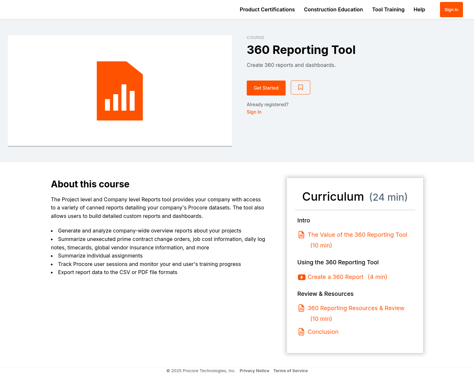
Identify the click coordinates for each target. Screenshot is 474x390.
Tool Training (388, 9)
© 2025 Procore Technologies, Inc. (201, 370)
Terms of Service (290, 370)
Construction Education (333, 9)
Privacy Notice (254, 370)
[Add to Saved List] (300, 88)
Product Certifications (267, 9)
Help (419, 9)
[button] (433, 9)
